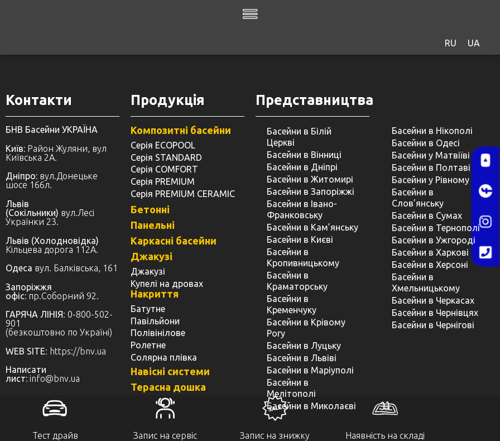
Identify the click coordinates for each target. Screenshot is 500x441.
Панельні (153, 225)
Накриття (155, 293)
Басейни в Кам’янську (312, 227)
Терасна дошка (168, 386)
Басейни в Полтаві (431, 167)
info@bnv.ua (55, 378)
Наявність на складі (385, 435)
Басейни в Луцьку (304, 346)
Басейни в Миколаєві (311, 406)
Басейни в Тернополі (436, 228)
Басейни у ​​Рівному (430, 180)
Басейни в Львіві (301, 358)
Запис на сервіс (165, 435)
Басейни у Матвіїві (431, 155)
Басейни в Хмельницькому (426, 282)
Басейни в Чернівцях (435, 313)
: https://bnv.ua (56, 351)
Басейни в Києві (300, 239)
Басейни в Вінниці (304, 155)
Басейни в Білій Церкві (299, 136)
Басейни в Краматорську (297, 280)
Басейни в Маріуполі (310, 370)
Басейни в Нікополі (432, 131)
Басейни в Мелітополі (291, 388)
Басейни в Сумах (427, 215)
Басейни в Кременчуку (291, 304)
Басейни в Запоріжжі (310, 191)
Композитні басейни (181, 130)
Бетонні (150, 209)
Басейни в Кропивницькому (303, 257)
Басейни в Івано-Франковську (302, 209)
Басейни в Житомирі (310, 179)
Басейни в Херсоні (430, 265)
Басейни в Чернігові (433, 325)
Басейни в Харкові (430, 252)
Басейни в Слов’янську (418, 197)
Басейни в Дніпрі (302, 167)
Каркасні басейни (174, 240)
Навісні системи (170, 371)
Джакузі (151, 256)
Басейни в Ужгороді (433, 240)
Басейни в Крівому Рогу (306, 327)
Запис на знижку (275, 435)
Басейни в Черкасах (433, 300)
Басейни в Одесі (426, 143)
